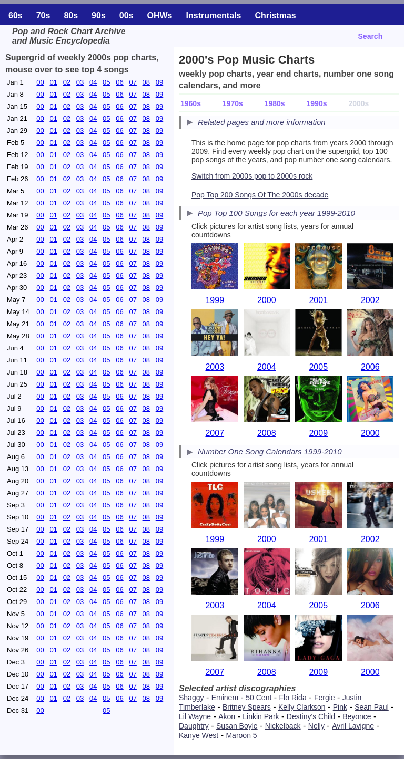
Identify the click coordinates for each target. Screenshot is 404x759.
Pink (340, 707)
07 (132, 82)
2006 (370, 366)
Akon (226, 716)
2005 (318, 366)
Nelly (316, 726)
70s (43, 15)
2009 (318, 433)
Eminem (224, 697)
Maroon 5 (241, 735)
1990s (317, 103)
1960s (190, 103)
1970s (233, 103)
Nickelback (283, 726)
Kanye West (198, 735)
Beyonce (356, 716)
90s (99, 15)
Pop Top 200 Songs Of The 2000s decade (259, 195)
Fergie (324, 697)
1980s (275, 103)
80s (71, 15)
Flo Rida (293, 697)
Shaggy (191, 697)
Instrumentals (213, 15)
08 (146, 82)
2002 (370, 300)
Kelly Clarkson (301, 707)
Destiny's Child (311, 716)
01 (53, 82)
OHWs (160, 15)
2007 (214, 433)
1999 (214, 300)
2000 (266, 300)
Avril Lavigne (353, 726)
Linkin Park (261, 716)
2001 (318, 300)
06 (119, 82)
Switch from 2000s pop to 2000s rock (251, 176)
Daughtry (194, 726)
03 (80, 82)
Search (370, 36)
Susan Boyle (237, 726)
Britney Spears (247, 707)
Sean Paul (372, 707)
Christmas (275, 15)
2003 (214, 366)
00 (40, 82)
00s (126, 15)
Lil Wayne (195, 716)
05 (106, 82)
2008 (266, 433)
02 (66, 82)
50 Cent (258, 697)
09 (159, 82)
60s (15, 15)
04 (93, 82)
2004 (266, 366)
